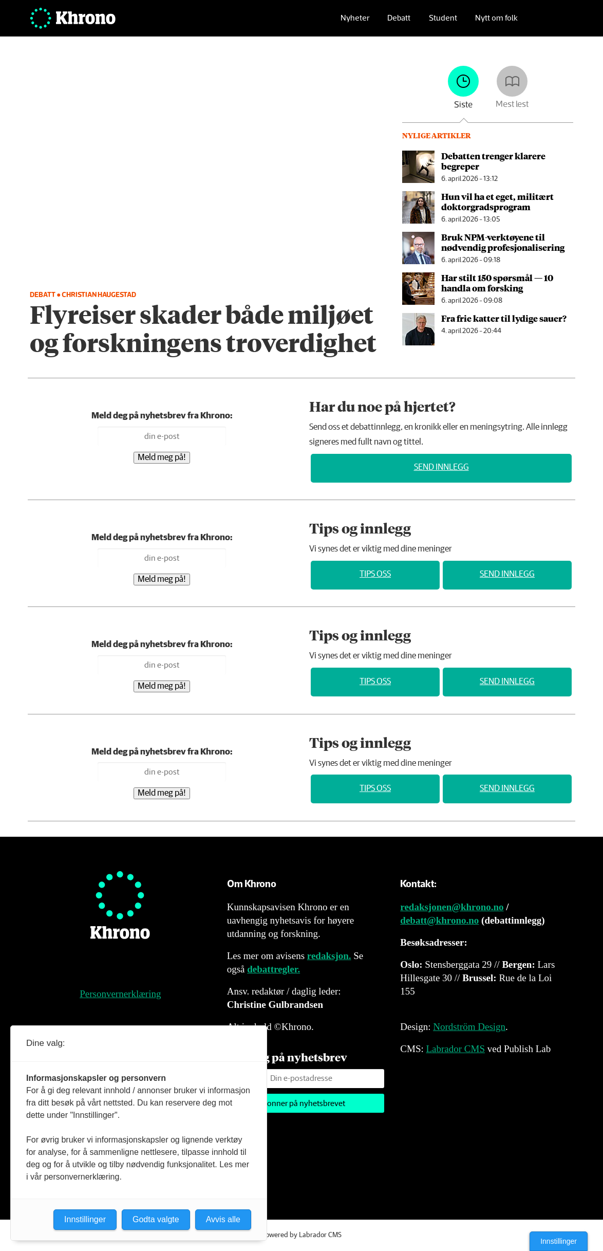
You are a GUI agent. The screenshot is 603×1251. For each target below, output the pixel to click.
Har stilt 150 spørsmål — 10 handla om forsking (497, 282)
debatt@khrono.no (439, 920)
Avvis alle (223, 1219)
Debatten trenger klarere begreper (493, 161)
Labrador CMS (455, 1048)
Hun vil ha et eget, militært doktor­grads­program (497, 201)
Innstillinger (558, 1241)
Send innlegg (441, 467)
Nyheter (355, 23)
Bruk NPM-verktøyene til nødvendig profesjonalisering (502, 242)
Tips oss (375, 574)
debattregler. (273, 969)
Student (443, 23)
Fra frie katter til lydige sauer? (504, 318)
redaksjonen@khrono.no (451, 907)
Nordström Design (469, 1026)
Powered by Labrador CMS (301, 1235)
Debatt (398, 23)
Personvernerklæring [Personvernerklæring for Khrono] (120, 993)
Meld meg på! (162, 457)
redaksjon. (329, 955)
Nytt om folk (496, 23)
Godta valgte (156, 1219)
